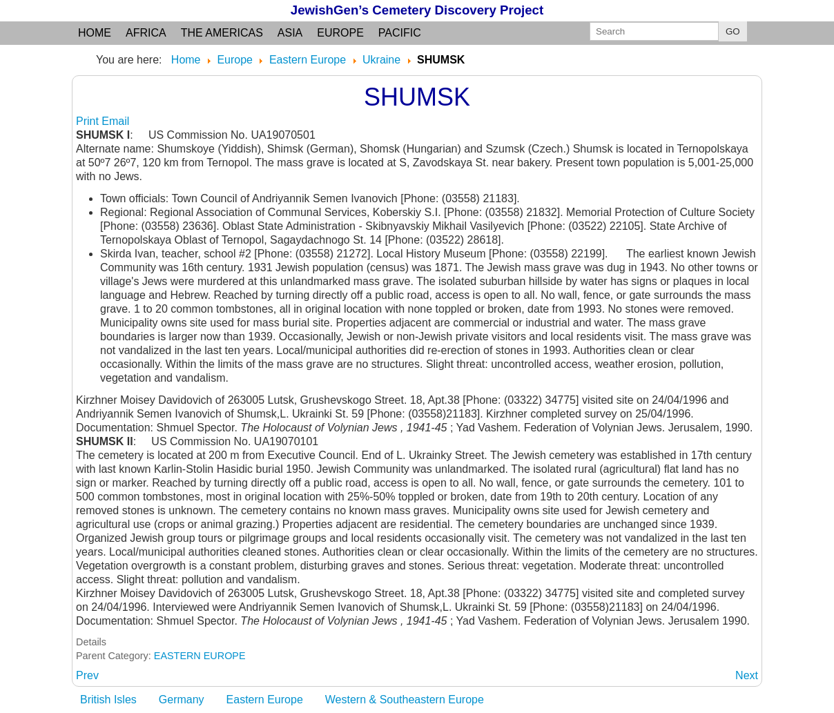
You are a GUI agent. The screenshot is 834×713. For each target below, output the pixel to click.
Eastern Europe (264, 699)
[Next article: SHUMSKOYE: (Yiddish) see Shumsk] (746, 675)
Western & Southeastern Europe (404, 699)
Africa (146, 33)
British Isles (108, 699)
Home (94, 33)
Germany (181, 699)
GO (733, 31)
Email (115, 121)
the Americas (222, 33)
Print (88, 121)
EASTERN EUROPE (200, 655)
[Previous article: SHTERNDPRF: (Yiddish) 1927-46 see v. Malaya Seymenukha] (87, 675)
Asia (290, 33)
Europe (340, 33)
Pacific (399, 33)
